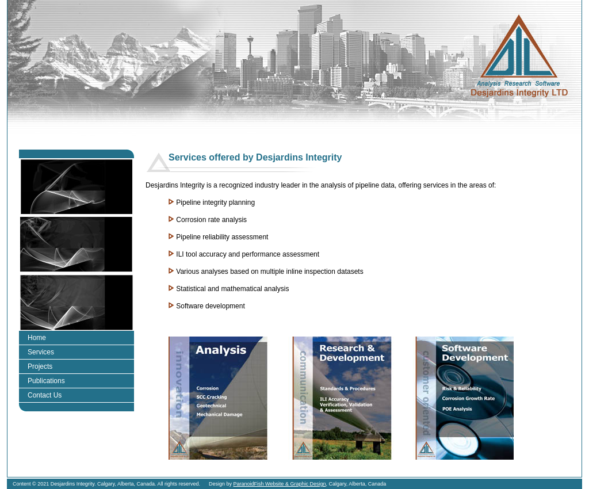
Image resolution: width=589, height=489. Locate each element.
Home (37, 338)
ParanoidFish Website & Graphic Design (280, 484)
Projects (40, 366)
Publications (46, 381)
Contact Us (45, 395)
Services (41, 352)
